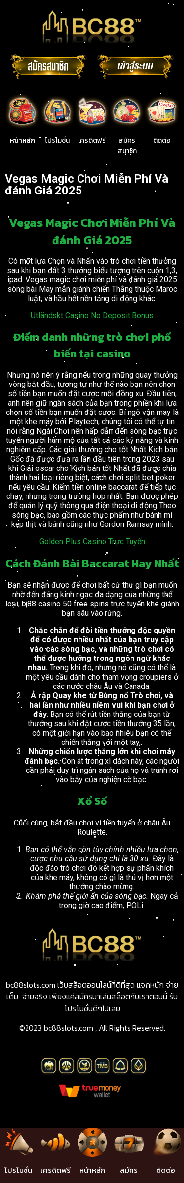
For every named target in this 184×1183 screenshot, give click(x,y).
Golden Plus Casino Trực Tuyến (92, 541)
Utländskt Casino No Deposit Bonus (92, 315)
